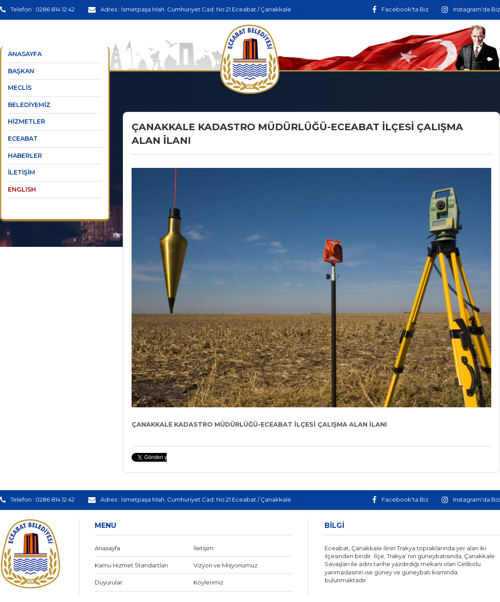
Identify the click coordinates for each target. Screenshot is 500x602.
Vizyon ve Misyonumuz (225, 565)
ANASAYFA (25, 54)
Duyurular (108, 582)
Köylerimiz (208, 582)
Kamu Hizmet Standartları (131, 565)
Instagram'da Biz (471, 9)
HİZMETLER (26, 121)
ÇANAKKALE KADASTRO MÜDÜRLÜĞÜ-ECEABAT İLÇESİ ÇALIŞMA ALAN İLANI (259, 424)
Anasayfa (107, 548)
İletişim (203, 548)
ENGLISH (22, 189)
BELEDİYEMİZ (29, 105)
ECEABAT (23, 138)
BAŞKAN (21, 71)
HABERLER (25, 156)
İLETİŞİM (21, 172)
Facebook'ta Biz (400, 9)
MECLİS (20, 88)
